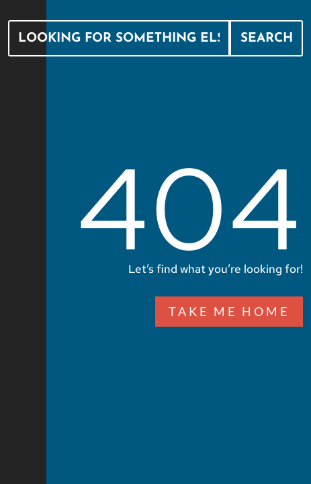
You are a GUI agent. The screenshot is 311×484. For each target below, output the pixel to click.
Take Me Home (229, 311)
